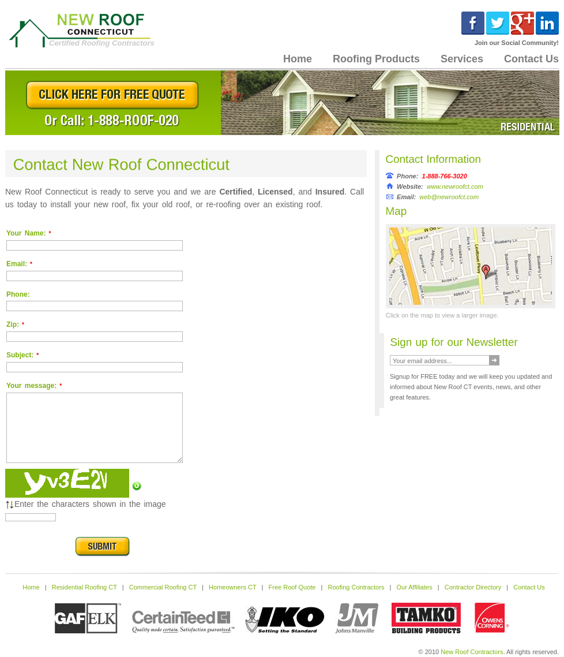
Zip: (15, 324)
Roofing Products (376, 59)
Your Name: (28, 233)
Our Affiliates (415, 587)
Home (297, 59)
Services (462, 59)
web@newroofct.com (449, 196)
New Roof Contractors (472, 651)
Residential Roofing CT (84, 587)
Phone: (18, 294)
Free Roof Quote (292, 587)
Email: (19, 264)
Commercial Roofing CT (163, 587)
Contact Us (528, 587)
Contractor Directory (473, 587)
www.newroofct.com (455, 186)
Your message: (34, 386)
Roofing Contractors (356, 587)
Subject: (22, 355)
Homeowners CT (232, 587)
